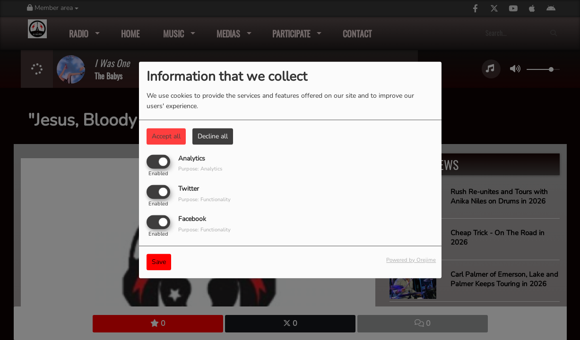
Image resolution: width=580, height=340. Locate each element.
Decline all (213, 136)
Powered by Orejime (411, 260)
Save (159, 262)
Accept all (166, 136)
